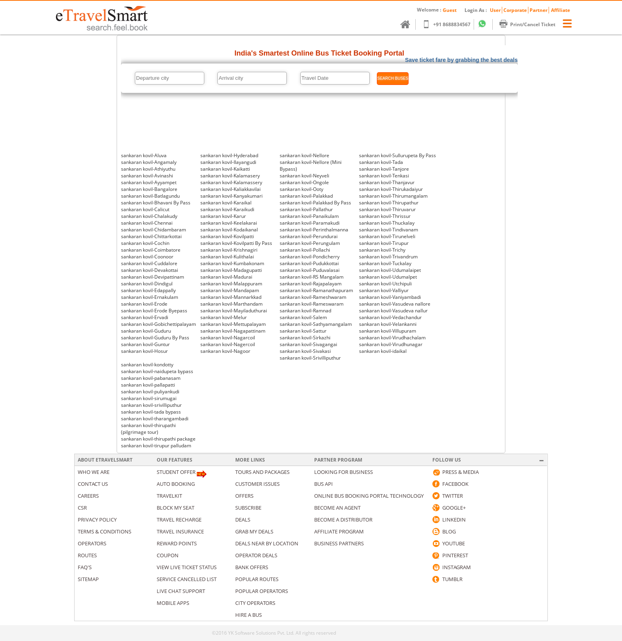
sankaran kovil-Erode (144, 303)
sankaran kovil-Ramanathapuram (316, 290)
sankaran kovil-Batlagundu (150, 195)
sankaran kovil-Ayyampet (149, 182)
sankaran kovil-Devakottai (149, 270)
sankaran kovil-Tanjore (384, 169)
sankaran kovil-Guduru (146, 330)
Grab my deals (254, 531)
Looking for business (343, 471)
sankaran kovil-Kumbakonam (232, 263)
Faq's (85, 567)
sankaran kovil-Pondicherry (310, 256)
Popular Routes (256, 579)
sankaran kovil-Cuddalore (149, 263)
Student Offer (176, 471)
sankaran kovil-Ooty (301, 189)
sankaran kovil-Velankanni (388, 324)
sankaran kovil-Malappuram (231, 283)
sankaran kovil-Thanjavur (387, 182)
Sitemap (88, 579)
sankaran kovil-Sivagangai (308, 344)
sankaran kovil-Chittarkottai (151, 236)
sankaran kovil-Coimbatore (150, 249)
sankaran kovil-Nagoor (225, 351)
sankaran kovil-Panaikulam (309, 216)
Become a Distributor (343, 519)
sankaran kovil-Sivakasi (305, 351)
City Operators (255, 602)
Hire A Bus (248, 614)
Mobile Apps (173, 602)
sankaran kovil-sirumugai (149, 398)
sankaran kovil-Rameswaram (312, 303)
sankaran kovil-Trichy (382, 249)
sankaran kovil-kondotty (147, 364)
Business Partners (339, 543)
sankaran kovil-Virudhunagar (390, 344)
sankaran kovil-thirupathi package (158, 438)
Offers (244, 495)
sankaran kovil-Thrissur (385, 216)
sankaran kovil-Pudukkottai (309, 263)
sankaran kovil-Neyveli (304, 175)
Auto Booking (176, 483)
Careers (88, 495)
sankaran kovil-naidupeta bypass (157, 371)
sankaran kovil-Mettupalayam (233, 324)
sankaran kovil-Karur (223, 216)
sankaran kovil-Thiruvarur (387, 209)
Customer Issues (257, 483)
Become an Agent (337, 507)
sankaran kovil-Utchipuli (385, 283)
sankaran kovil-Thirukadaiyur (391, 189)
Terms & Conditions (104, 531)
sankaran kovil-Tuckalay (385, 263)
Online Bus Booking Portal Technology (369, 495)
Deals (242, 519)
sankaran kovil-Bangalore (149, 189)
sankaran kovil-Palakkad (306, 195)
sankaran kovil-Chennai (147, 222)
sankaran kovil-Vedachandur (390, 317)
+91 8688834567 (450, 24)
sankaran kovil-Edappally (148, 290)
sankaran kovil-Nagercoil (227, 344)
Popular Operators (261, 591)
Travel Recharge (179, 519)
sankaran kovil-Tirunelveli (387, 236)
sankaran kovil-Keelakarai (228, 222)
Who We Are (93, 471)
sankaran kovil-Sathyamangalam (316, 324)
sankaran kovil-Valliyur (384, 290)
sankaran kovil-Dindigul (147, 283)
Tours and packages (262, 471)
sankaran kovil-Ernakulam (149, 297)
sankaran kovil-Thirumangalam (393, 195)
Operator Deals (256, 555)
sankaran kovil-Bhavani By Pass (155, 202)
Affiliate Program (339, 531)
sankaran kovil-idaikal (383, 351)
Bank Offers (251, 567)
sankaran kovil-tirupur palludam (156, 445)
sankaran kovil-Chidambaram (153, 229)
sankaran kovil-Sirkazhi (305, 337)
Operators (92, 543)
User (495, 10)
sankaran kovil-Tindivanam (388, 229)
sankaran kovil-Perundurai (309, 236)
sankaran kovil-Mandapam (229, 290)
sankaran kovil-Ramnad (305, 310)
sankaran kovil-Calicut (145, 209)
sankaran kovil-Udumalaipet (390, 270)
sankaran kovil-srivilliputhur (151, 405)
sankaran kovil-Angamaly (149, 162)
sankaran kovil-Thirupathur (389, 202)
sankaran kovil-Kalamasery (230, 175)
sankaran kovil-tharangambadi (154, 418)
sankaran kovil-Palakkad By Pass (315, 202)
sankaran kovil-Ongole (304, 182)
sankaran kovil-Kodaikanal (229, 229)
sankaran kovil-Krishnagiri (228, 249)
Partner (538, 10)
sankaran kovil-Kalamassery (231, 182)
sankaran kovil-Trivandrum (388, 256)
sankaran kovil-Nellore (304, 155)
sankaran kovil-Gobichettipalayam (158, 324)
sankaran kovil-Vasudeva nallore (394, 303)
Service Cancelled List (187, 579)
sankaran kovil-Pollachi (305, 249)
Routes (87, 555)
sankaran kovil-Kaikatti (225, 169)
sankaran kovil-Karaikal (225, 202)
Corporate (515, 10)
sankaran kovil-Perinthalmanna (314, 229)
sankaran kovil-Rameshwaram (313, 297)
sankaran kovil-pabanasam (150, 378)
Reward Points (177, 543)
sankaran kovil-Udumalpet (388, 276)
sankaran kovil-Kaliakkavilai (230, 189)
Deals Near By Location (266, 543)
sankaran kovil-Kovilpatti (227, 236)
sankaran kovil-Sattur (303, 330)
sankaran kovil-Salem (303, 317)
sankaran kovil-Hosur (144, 351)
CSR (82, 507)
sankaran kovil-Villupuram (387, 330)
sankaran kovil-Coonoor (147, 256)
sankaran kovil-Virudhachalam (392, 337)
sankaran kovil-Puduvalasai (310, 270)
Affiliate (560, 10)
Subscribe (248, 507)
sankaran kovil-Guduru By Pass (155, 337)
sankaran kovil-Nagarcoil (227, 337)
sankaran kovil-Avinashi (147, 175)
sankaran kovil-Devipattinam (152, 276)
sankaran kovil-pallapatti (148, 384)
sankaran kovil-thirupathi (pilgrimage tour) (148, 428)
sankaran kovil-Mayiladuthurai (233, 310)
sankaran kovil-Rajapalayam (311, 283)
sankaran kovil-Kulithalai (227, 256)
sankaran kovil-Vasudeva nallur (393, 310)
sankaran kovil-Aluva (144, 155)
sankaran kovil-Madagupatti (231, 270)
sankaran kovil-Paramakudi (310, 222)
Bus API (323, 483)
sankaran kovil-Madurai (226, 276)
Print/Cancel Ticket (531, 24)
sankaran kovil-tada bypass (151, 411)
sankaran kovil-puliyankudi (150, 391)
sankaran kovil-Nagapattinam (232, 330)
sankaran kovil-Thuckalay (387, 222)
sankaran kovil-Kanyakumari (231, 195)
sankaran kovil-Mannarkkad (230, 297)
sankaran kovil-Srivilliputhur (310, 357)
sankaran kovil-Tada (381, 162)
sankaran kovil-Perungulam (310, 243)
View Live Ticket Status (187, 567)
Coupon (168, 555)
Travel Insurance (180, 531)
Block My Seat (175, 507)
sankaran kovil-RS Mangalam (312, 276)
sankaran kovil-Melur (223, 317)
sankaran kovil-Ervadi (144, 317)
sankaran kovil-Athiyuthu (148, 169)
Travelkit (169, 495)
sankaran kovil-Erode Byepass (154, 310)
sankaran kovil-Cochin (145, 243)
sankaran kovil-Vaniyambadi (390, 297)
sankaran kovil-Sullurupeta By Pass (397, 155)
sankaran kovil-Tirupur (384, 243)
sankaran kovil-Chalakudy (149, 216)
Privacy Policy (97, 519)
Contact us (93, 483)
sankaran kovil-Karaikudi (227, 209)
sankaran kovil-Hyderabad (229, 155)
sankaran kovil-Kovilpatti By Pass (236, 243)
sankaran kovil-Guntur (145, 344)
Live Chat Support (181, 591)
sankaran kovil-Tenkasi (384, 175)
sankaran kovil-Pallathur (306, 209)
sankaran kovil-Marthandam (231, 303)
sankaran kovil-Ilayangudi (228, 162)
